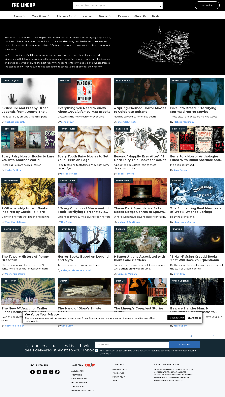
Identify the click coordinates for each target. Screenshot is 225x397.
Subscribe (207, 5)
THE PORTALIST (77, 387)
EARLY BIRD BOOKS (79, 379)
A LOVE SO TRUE (77, 371)
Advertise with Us (121, 369)
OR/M (115, 381)
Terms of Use (118, 373)
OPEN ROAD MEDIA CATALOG (82, 390)
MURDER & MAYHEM (79, 383)
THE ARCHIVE (76, 375)
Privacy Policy (119, 377)
